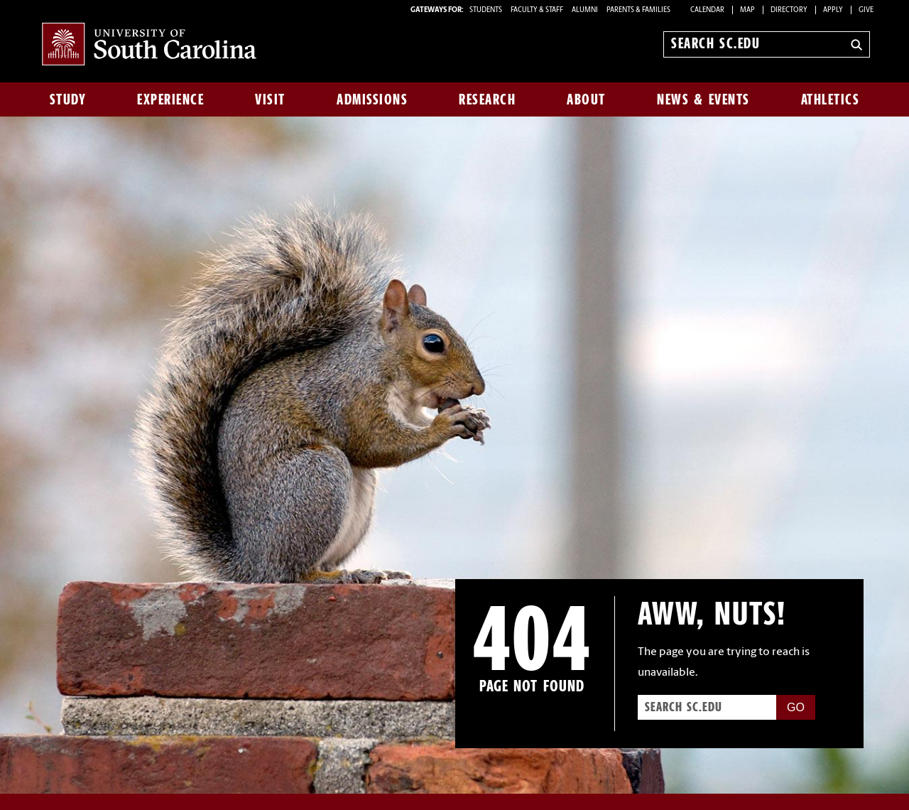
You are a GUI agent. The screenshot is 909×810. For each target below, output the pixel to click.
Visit (270, 99)
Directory (789, 10)
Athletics (830, 99)
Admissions (372, 99)
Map (747, 10)
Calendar (707, 10)
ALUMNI (585, 10)
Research (487, 99)
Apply (833, 10)
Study (68, 99)
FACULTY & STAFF (537, 10)
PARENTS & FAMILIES (638, 10)
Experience (170, 99)
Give (866, 10)
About (586, 99)
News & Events (703, 99)
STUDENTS (486, 10)
